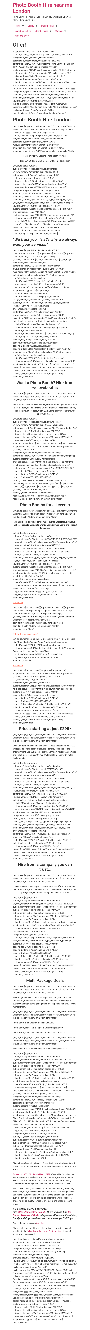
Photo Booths (47, 26)
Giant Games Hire (23, 31)
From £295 (18, 602)
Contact (58, 31)
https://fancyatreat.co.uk (31, 1212)
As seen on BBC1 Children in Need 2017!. (31, 1174)
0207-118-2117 (22, 36)
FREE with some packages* (25, 634)
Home (17, 26)
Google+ (40, 1223)
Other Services (41, 31)
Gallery (31, 26)
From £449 (18, 665)
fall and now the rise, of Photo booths (44, 1231)
